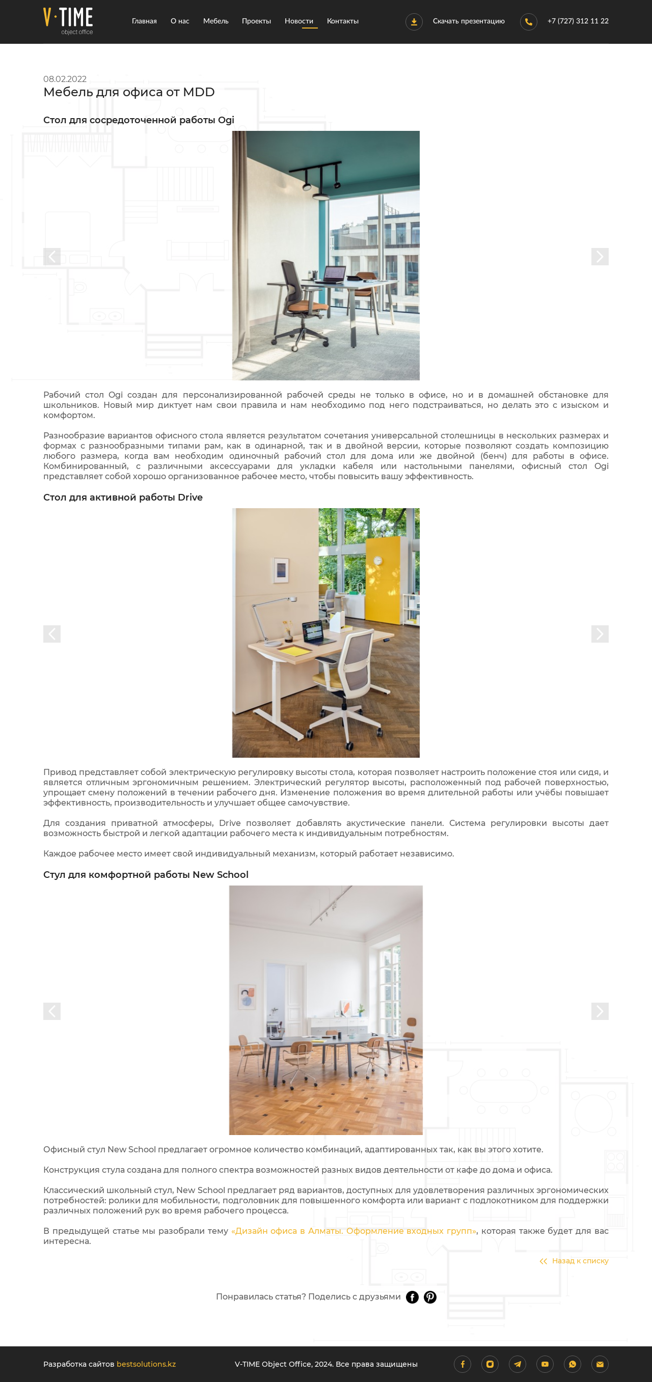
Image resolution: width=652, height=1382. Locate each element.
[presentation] (52, 256)
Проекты (256, 21)
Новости (299, 21)
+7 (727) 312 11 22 (564, 22)
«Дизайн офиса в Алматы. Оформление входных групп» (354, 1231)
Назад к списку (574, 1261)
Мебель (216, 21)
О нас (180, 21)
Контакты (343, 21)
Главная (144, 21)
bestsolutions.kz (146, 1364)
